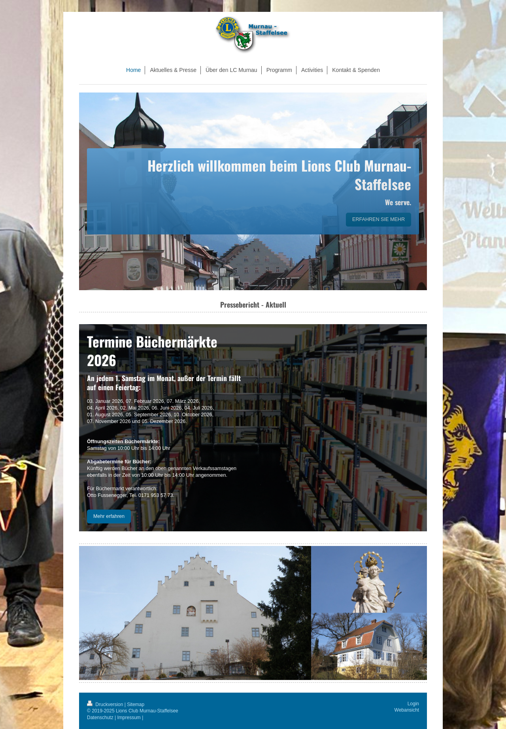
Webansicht (407, 710)
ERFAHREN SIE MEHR (378, 219)
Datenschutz (100, 717)
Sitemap (135, 704)
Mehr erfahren (109, 516)
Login (413, 703)
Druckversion (106, 704)
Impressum (129, 717)
